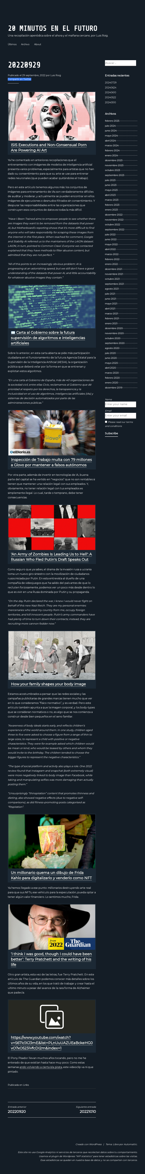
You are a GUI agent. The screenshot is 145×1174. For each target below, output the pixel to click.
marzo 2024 (112, 145)
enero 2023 (111, 209)
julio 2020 (110, 353)
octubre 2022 (112, 224)
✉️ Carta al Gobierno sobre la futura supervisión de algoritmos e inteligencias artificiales (48, 337)
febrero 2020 (112, 377)
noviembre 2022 (114, 219)
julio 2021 (110, 293)
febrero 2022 (112, 259)
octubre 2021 (112, 278)
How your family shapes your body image (48, 684)
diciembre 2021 (113, 269)
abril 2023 (110, 195)
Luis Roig (55, 75)
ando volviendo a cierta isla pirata (41, 1067)
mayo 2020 (111, 363)
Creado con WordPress (88, 1144)
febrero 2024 (112, 150)
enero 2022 (111, 264)
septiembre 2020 (115, 343)
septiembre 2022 (114, 229)
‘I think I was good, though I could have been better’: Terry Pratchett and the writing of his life (51, 959)
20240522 (110, 97)
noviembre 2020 (114, 333)
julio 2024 (110, 125)
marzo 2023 (111, 199)
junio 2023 (110, 185)
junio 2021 (110, 298)
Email (108, 410)
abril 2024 (110, 140)
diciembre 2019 (113, 387)
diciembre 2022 (113, 214)
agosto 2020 (112, 348)
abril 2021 (110, 308)
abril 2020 (110, 367)
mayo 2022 (111, 244)
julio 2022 (110, 234)
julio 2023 (110, 180)
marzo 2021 (111, 313)
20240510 (110, 102)
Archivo (25, 44)
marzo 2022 (111, 254)
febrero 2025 (112, 120)
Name (108, 399)
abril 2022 (110, 249)
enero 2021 (111, 323)
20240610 (110, 92)
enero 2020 (111, 382)
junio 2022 (110, 239)
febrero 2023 (112, 204)
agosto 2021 (112, 288)
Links (26, 1084)
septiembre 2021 (114, 283)
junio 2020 (111, 358)
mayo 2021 (111, 303)
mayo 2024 (111, 135)
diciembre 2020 (114, 328)
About (37, 44)
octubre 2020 (112, 338)
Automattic (130, 1144)
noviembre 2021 (114, 274)
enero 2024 (111, 155)
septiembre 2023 (114, 175)
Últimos (12, 44)
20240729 (110, 82)
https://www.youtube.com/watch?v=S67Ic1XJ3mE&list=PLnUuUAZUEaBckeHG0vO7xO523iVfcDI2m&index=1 (52, 1042)
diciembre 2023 (113, 160)
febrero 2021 (112, 318)
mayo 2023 (111, 190)
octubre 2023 (112, 170)
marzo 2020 (112, 372)
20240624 (110, 87)
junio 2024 (111, 130)
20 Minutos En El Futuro (64, 28)
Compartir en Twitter (19, 79)
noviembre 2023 (114, 165)
